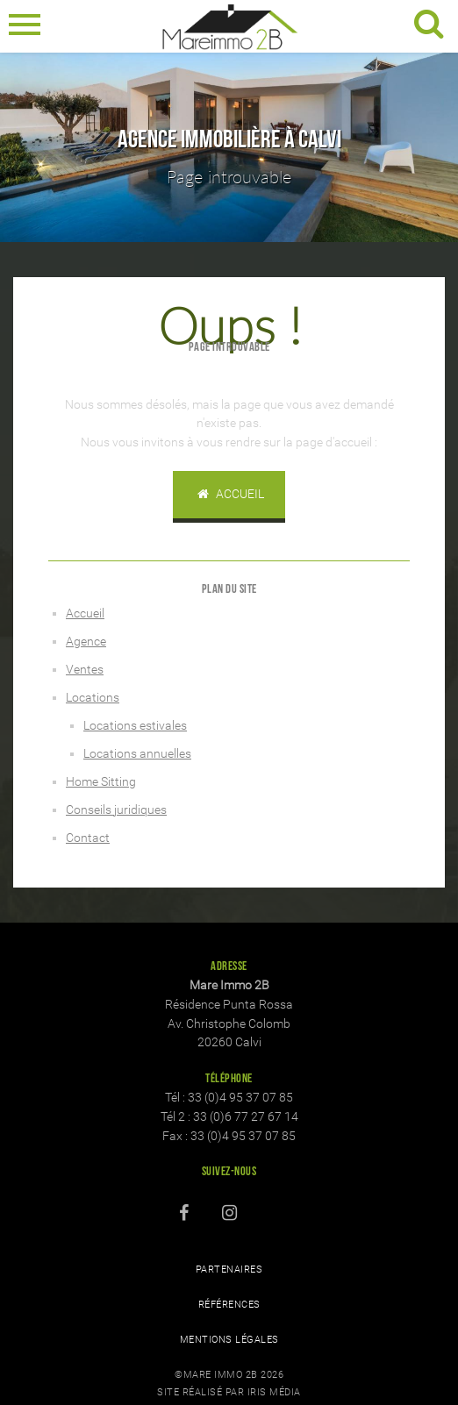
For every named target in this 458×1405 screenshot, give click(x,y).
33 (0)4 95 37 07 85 (240, 1097)
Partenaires (229, 1269)
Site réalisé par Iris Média (229, 1392)
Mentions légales (229, 1339)
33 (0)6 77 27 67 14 (245, 1116)
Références (229, 1304)
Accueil (228, 494)
